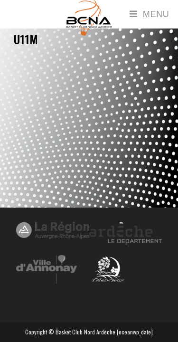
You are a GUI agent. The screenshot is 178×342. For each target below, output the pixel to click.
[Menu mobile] (149, 14)
